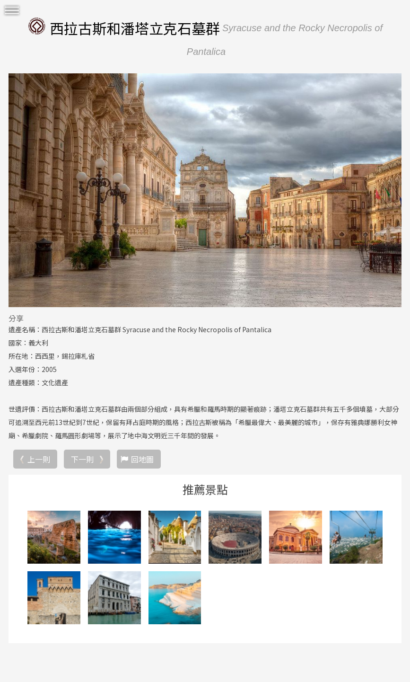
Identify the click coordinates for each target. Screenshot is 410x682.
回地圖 (142, 459)
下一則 (82, 459)
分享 (16, 318)
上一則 (38, 459)
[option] (205, 190)
